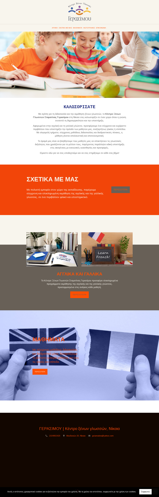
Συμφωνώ (145, 492)
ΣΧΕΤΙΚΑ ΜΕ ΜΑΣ (65, 28)
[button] (12, 65)
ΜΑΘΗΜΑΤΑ (77, 28)
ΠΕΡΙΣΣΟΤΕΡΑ (120, 190)
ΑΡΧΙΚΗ (55, 28)
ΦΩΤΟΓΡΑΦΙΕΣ (89, 28)
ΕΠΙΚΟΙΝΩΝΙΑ (101, 28)
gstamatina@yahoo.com (103, 436)
